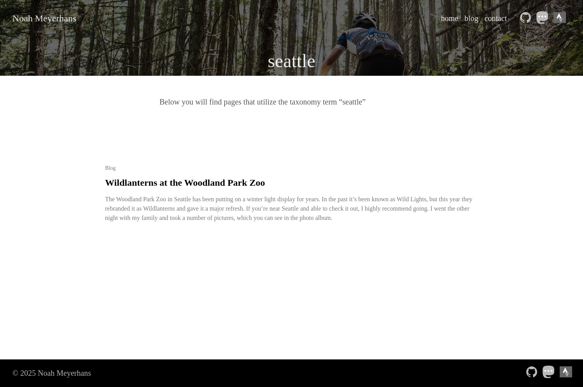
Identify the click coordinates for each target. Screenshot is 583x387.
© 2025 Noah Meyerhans (51, 373)
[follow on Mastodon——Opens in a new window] (544, 18)
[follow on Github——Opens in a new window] (527, 18)
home (449, 18)
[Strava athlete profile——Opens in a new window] (561, 18)
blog (472, 18)
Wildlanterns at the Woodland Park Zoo (185, 183)
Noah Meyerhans (44, 18)
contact (495, 18)
